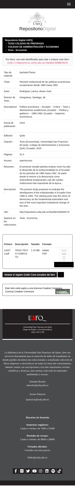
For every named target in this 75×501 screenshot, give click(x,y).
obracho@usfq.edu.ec (37, 385)
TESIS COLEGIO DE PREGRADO (26, 43)
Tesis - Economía (17, 50)
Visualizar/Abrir (64, 264)
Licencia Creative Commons (19, 291)
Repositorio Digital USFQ (19, 40)
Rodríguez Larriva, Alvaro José (35, 91)
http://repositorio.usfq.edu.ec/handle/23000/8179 (44, 212)
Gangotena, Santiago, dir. (33, 97)
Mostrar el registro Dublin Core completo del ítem (29, 274)
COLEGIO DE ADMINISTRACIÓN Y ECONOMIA (33, 46)
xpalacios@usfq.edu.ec (37, 399)
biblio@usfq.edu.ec (37, 457)
